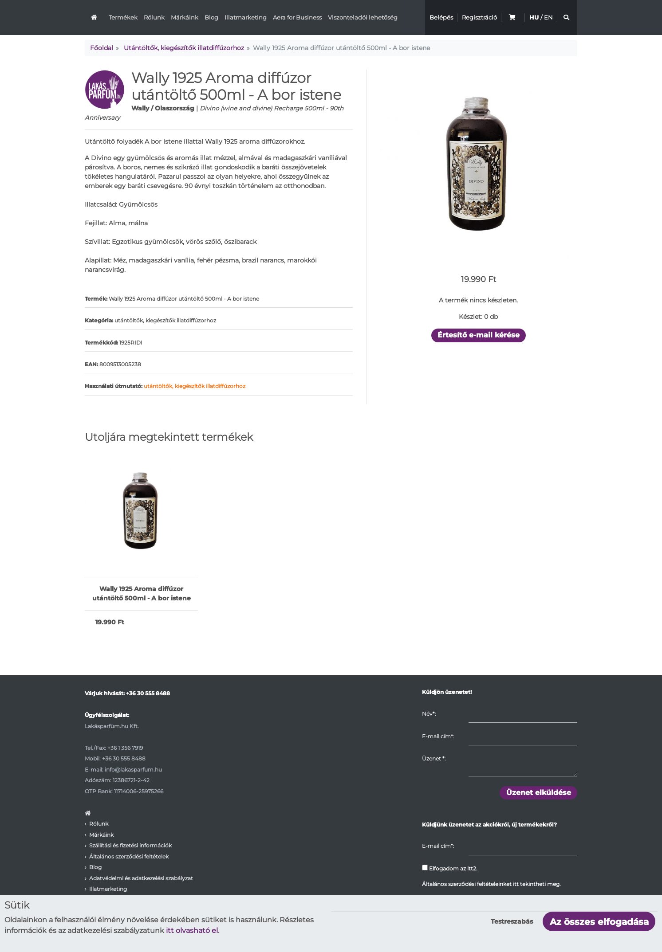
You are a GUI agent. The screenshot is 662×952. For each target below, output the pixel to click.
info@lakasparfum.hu (133, 769)
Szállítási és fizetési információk (130, 845)
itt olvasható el (192, 930)
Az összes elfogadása (599, 922)
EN (548, 17)
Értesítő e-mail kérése (478, 335)
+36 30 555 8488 (148, 693)
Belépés (441, 17)
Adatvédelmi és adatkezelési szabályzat (141, 878)
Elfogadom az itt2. (449, 868)
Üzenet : (433, 758)
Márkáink (184, 17)
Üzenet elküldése (538, 792)
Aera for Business (297, 17)
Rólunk (154, 17)
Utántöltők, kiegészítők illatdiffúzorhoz (184, 48)
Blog (211, 17)
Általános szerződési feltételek (129, 856)
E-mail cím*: (438, 736)
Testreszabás (512, 921)
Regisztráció (479, 17)
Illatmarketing (246, 17)
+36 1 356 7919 (125, 747)
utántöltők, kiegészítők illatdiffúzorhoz (194, 386)
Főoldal (101, 48)
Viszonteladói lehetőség (363, 17)
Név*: (429, 713)
